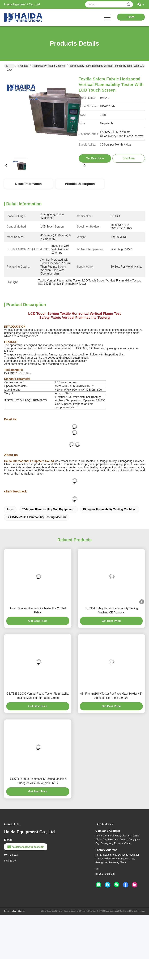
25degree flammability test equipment (48, 509)
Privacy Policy (10, 911)
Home (9, 66)
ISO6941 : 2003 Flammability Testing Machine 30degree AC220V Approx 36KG (38, 781)
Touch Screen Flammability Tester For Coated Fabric (38, 610)
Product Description (80, 184)
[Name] (129, 4)
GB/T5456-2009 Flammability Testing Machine (37, 517)
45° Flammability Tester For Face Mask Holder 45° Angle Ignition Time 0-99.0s (111, 695)
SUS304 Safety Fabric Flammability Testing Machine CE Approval (111, 610)
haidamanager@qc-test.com (25, 847)
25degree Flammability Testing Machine (109, 509)
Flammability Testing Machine (49, 65)
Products (23, 65)
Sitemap (21, 911)
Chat (130, 17)
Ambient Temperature (68, 400)
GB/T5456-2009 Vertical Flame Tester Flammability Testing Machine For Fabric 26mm (37, 695)
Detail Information (28, 184)
